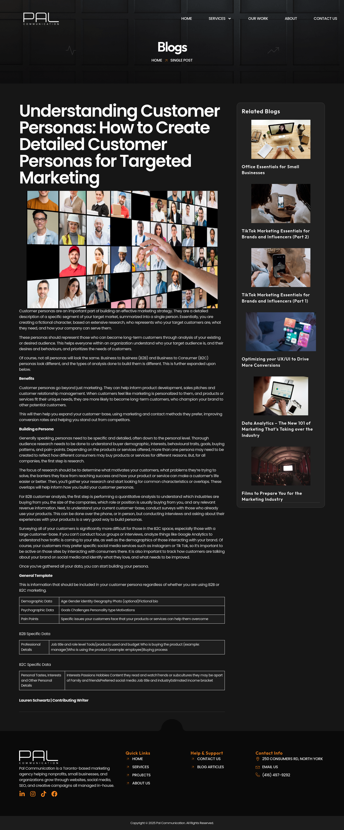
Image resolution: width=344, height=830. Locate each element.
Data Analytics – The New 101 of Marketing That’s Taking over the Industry (277, 429)
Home (186, 18)
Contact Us (325, 18)
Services (220, 18)
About (291, 18)
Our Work (258, 18)
